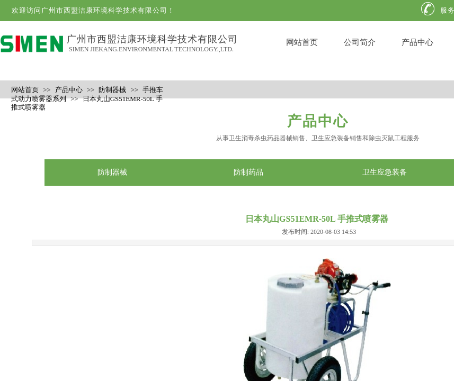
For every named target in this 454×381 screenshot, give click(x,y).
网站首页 (302, 42)
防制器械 (112, 90)
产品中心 (417, 42)
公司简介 (360, 42)
